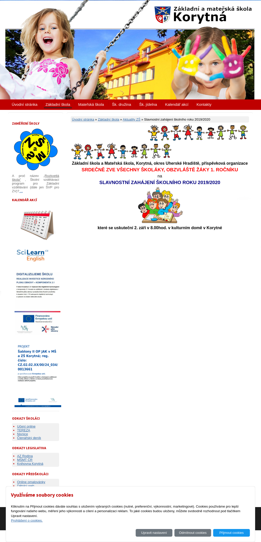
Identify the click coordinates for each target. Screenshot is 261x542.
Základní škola (58, 104)
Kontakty (204, 104)
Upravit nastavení (154, 533)
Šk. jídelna (148, 104)
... (21, 191)
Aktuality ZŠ (131, 119)
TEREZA (23, 430)
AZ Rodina (25, 456)
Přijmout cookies (231, 533)
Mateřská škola (91, 104)
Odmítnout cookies (192, 533)
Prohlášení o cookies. (27, 520)
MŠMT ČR (24, 460)
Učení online (26, 426)
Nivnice (22, 434)
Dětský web (25, 486)
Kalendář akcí (177, 104)
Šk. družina (121, 104)
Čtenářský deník (29, 438)
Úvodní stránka (24, 104)
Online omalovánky (31, 482)
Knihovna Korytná (30, 464)
